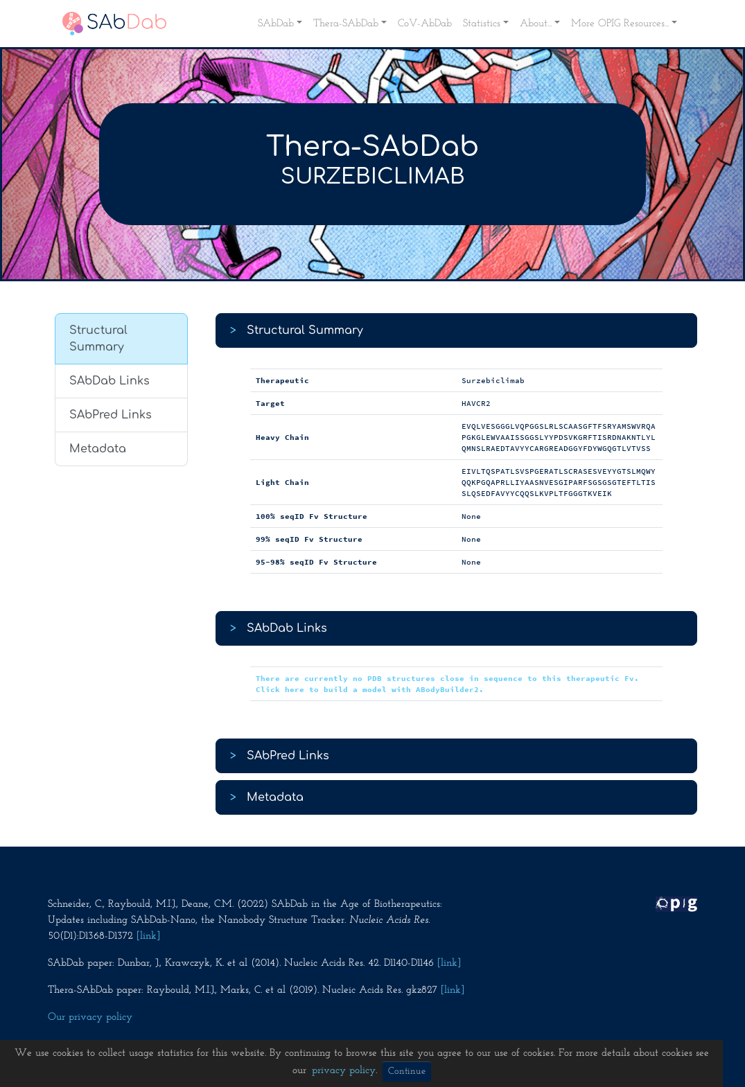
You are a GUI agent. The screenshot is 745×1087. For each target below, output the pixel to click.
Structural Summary (98, 338)
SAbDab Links (109, 381)
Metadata (97, 449)
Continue (407, 1071)
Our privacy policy (90, 1017)
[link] (148, 936)
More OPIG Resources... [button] (620, 23)
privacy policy (344, 1070)
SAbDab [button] (276, 23)
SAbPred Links (110, 415)
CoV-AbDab (425, 23)
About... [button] (536, 23)
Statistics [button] (481, 23)
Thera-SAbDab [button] (345, 23)
